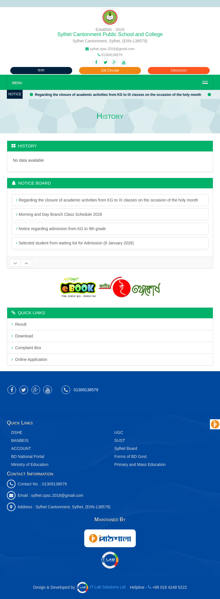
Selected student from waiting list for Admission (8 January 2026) (75, 243)
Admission (178, 70)
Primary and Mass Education (140, 464)
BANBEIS (20, 440)
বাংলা (41, 70)
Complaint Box (26, 347)
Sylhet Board (125, 448)
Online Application (29, 359)
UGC (118, 432)
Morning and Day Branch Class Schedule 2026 (59, 214)
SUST (119, 440)
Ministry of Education (29, 464)
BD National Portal (27, 456)
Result (18, 324)
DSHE (16, 432)
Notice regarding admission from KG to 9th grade (61, 228)
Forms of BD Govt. (131, 456)
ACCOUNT (21, 448)
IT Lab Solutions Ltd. (102, 587)
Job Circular (110, 70)
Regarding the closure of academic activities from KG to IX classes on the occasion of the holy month (116, 95)
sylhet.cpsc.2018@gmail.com (57, 495)
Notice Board (31, 183)
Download (22, 336)
